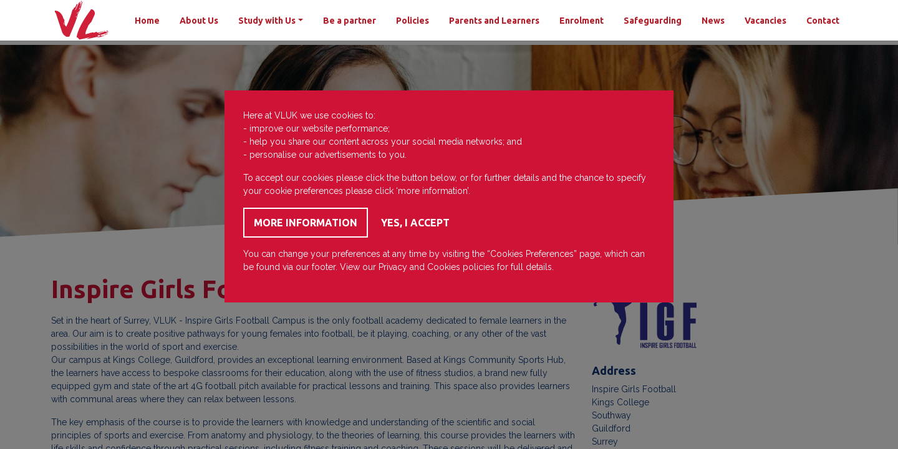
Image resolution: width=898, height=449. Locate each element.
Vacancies (765, 21)
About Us (199, 21)
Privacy (393, 267)
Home (147, 21)
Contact (822, 21)
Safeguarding (653, 21)
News (713, 21)
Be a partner (349, 21)
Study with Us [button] (267, 21)
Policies (412, 21)
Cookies (443, 267)
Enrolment (581, 21)
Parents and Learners (494, 21)
